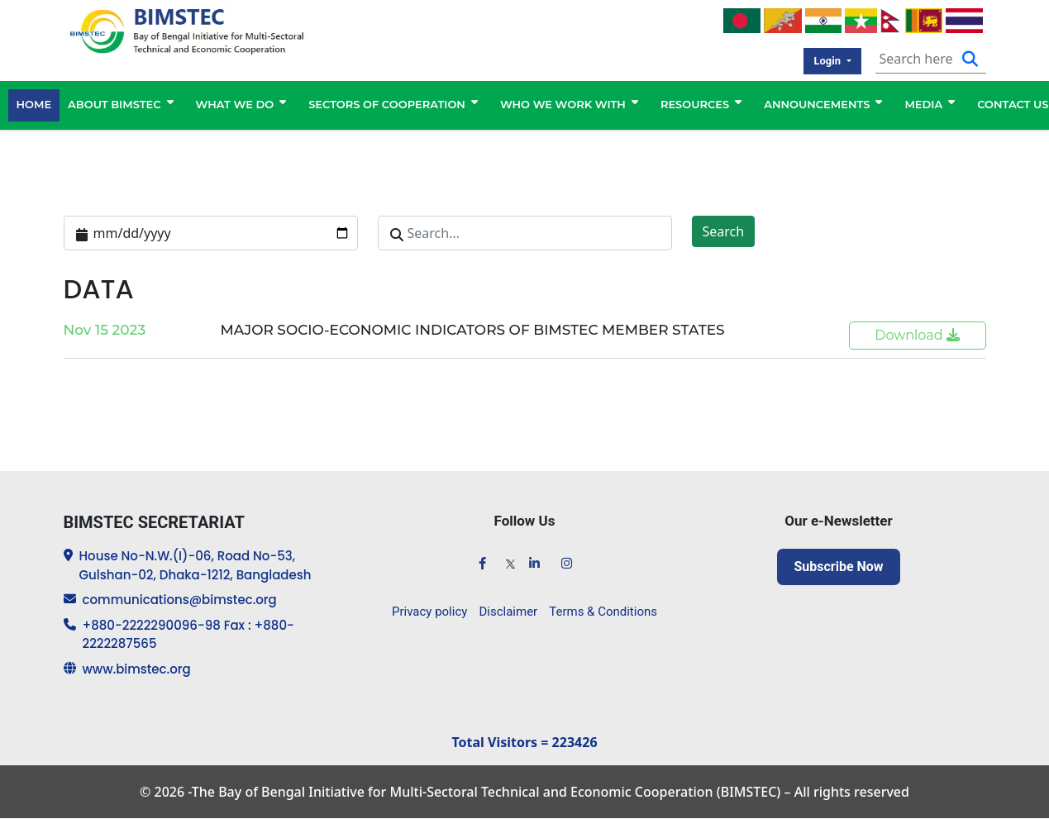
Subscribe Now (838, 566)
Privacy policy (429, 611)
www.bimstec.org (137, 669)
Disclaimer (508, 611)
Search (724, 231)
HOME (34, 105)
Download (917, 335)
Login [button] (828, 61)
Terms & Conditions (603, 611)
